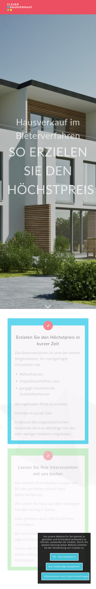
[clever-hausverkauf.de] (39, 7)
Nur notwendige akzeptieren (64, 566)
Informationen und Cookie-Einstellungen (66, 576)
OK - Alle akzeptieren (64, 556)
